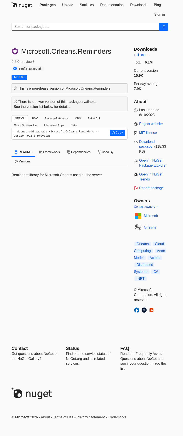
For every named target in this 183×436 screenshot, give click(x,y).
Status (72, 348)
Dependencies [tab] (79, 152)
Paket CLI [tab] (94, 118)
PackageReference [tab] (57, 118)
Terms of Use (63, 417)
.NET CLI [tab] (19, 118)
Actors (154, 258)
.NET (140, 279)
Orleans (150, 227)
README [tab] (23, 152)
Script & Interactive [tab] (25, 125)
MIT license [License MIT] (148, 133)
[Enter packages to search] (85, 27)
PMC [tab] (35, 118)
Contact (20, 348)
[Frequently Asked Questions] (124, 348)
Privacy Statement (91, 417)
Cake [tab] (74, 125)
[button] (117, 133)
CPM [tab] (78, 118)
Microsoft (151, 216)
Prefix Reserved (30, 68)
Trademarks (117, 417)
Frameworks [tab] (49, 152)
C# (155, 272)
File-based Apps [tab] (54, 125)
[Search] (163, 27)
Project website (151, 124)
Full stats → (142, 55)
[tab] (47, 5)
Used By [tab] (105, 152)
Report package (151, 188)
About (45, 417)
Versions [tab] (22, 161)
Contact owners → (146, 206)
